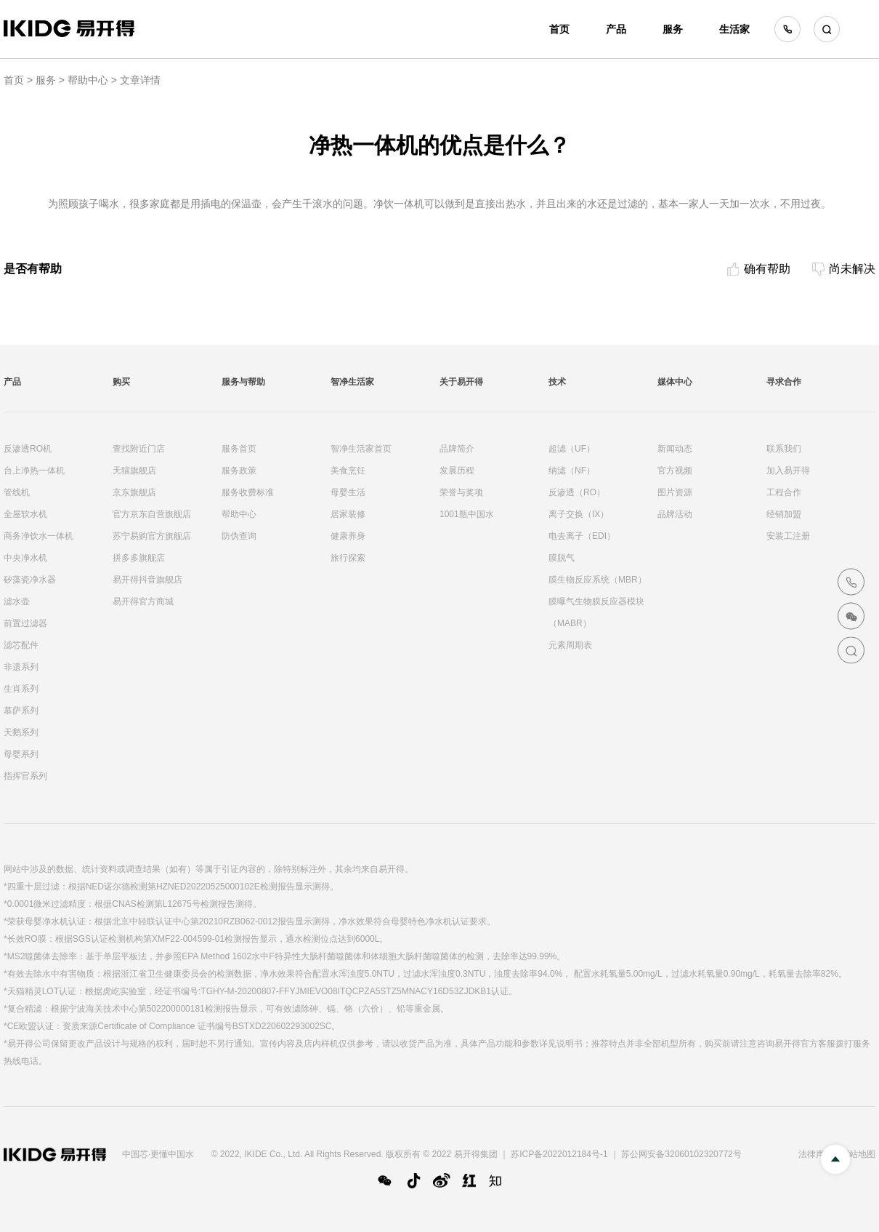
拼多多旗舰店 (139, 558)
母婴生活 (348, 492)
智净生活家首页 (361, 449)
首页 (559, 29)
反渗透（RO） (576, 492)
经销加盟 (783, 514)
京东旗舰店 (134, 492)
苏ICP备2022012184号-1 (559, 1154)
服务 (673, 29)
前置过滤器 (25, 623)
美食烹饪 (348, 470)
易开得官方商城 (143, 601)
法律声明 (815, 1154)
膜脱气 (561, 558)
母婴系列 (21, 754)
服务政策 (239, 470)
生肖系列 (21, 689)
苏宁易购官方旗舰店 (152, 536)
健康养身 (348, 536)
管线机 (17, 492)
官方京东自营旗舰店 (152, 514)
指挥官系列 (25, 776)
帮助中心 (88, 80)
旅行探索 (348, 558)
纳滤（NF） (571, 470)
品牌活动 (674, 514)
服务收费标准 (248, 492)
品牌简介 (457, 449)
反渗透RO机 (28, 449)
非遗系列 (21, 667)
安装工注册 (788, 536)
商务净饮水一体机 (38, 536)
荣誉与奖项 (461, 492)
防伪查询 (239, 536)
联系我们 (783, 449)
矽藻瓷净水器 (30, 580)
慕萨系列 (21, 710)
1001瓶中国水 (467, 514)
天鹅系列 (21, 732)
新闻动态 (674, 449)
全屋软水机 (25, 514)
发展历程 (457, 470)
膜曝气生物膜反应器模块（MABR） (596, 612)
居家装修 (348, 514)
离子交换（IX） (578, 514)
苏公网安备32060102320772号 (681, 1154)
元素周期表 (570, 645)
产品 (616, 29)
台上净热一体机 (34, 470)
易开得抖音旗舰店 (147, 580)
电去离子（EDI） (581, 536)
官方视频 (674, 470)
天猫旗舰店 (134, 470)
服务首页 (239, 449)
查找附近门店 (139, 449)
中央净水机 (25, 558)
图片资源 (674, 492)
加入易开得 (788, 470)
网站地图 (857, 1154)
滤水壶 (17, 601)
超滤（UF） (571, 449)
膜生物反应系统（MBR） (597, 580)
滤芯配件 (21, 645)
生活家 (734, 29)
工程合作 (783, 492)
